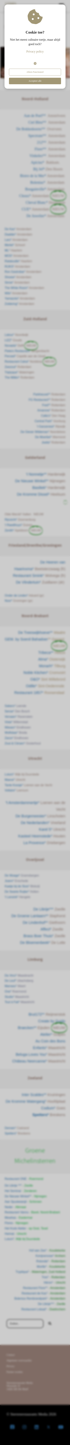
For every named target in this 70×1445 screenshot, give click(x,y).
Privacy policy (35, 51)
